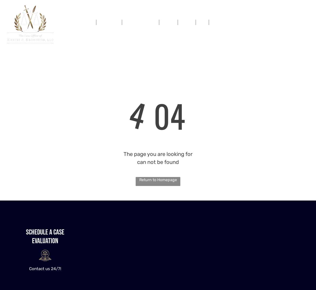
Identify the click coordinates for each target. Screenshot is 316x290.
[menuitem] (90, 22)
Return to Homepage (158, 179)
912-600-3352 (289, 19)
